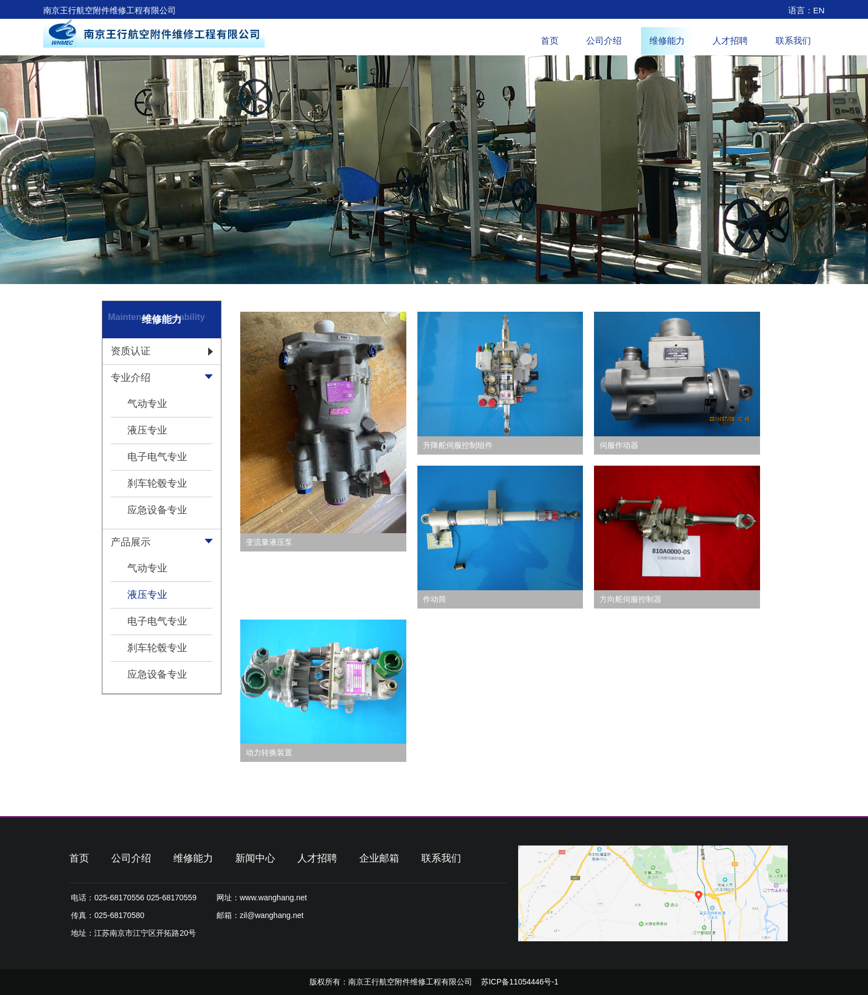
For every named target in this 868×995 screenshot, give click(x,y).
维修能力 (667, 40)
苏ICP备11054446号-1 (520, 981)
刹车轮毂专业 (157, 483)
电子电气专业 (157, 456)
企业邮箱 (379, 858)
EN (819, 10)
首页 (550, 40)
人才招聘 (730, 40)
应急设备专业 (157, 509)
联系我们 (793, 40)
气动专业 (147, 403)
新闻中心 (255, 858)
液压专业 (147, 430)
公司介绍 (604, 40)
